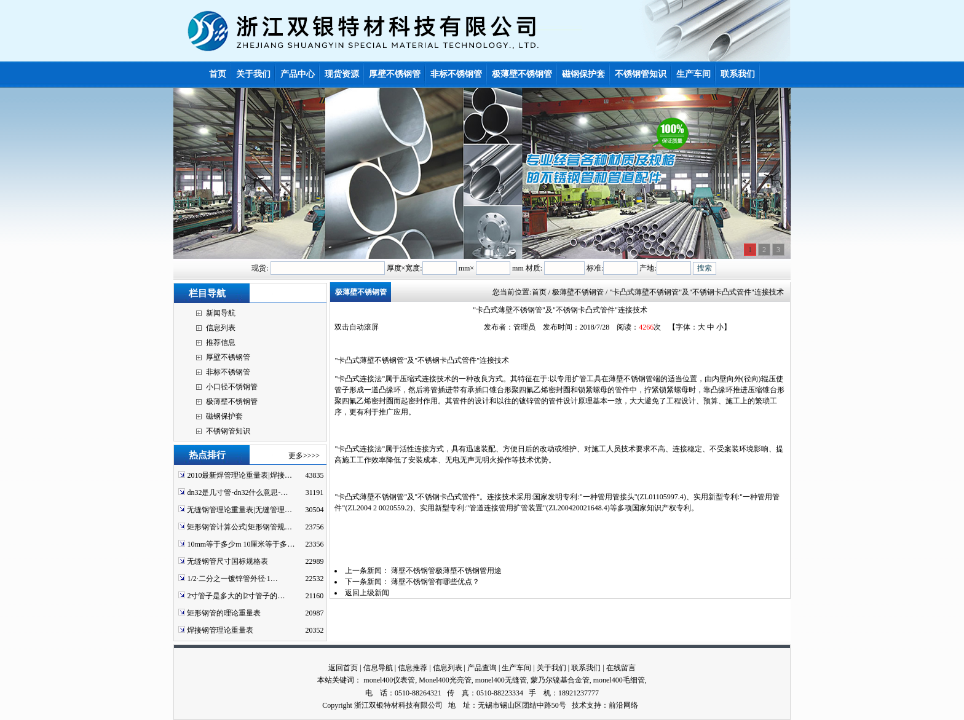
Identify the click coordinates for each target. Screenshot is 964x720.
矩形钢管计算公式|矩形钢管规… (239, 527)
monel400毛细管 (619, 680)
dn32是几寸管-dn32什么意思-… (237, 492)
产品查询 (482, 667)
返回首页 (343, 667)
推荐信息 (220, 342)
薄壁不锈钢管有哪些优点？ (435, 581)
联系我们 (586, 667)
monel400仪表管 (389, 680)
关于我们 (551, 667)
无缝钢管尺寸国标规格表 (227, 561)
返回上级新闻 (367, 592)
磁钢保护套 (224, 416)
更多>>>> (304, 455)
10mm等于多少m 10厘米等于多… (240, 544)
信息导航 (378, 667)
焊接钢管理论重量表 (220, 630)
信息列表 (220, 327)
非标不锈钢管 (228, 372)
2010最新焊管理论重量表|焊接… (239, 475)
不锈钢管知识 (228, 431)
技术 (579, 705)
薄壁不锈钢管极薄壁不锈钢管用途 (446, 570)
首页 (539, 292)
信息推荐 (412, 667)
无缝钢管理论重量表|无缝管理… (239, 509)
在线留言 (621, 667)
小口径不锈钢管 (232, 386)
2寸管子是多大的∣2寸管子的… (236, 595)
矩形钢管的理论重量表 (224, 613)
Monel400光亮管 (445, 680)
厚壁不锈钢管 (228, 357)
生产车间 (516, 667)
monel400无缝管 (501, 680)
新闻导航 (220, 313)
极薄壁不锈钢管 (232, 401)
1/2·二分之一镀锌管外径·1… (232, 578)
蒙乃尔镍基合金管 (560, 680)
